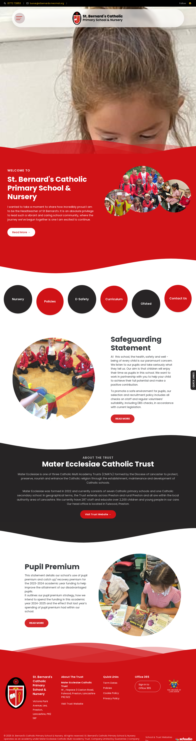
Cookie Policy (111, 693)
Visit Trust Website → (98, 514)
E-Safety (82, 299)
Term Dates (110, 683)
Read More (134, 418)
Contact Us (178, 298)
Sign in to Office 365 (145, 686)
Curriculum (114, 299)
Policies (50, 301)
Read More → (21, 232)
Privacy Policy (111, 698)
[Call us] (12, 3)
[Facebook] (190, 3)
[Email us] (45, 3)
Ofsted (146, 304)
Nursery (18, 299)
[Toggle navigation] (19, 18)
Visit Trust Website (72, 703)
